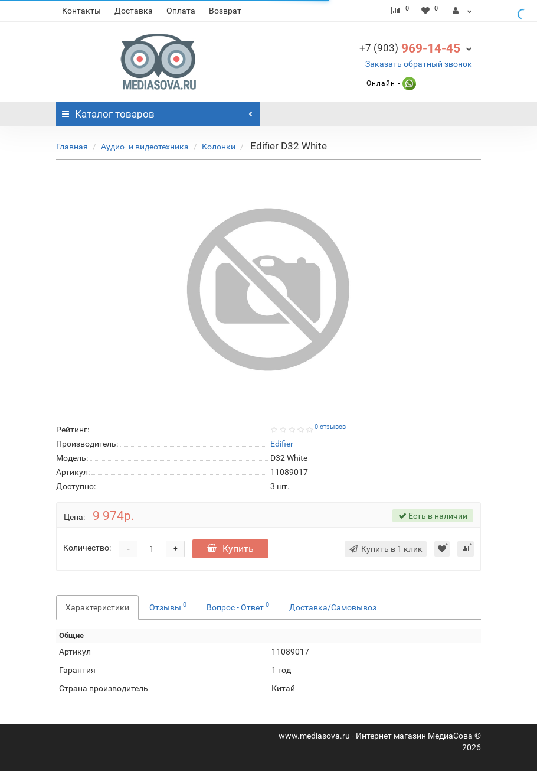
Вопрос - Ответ (238, 606)
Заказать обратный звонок (418, 64)
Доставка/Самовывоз (332, 607)
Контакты (81, 10)
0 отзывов (330, 427)
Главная (72, 146)
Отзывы (167, 606)
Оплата (180, 10)
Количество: (87, 547)
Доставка (133, 10)
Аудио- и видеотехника (145, 146)
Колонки (218, 146)
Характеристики (97, 607)
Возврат (225, 10)
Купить (230, 548)
